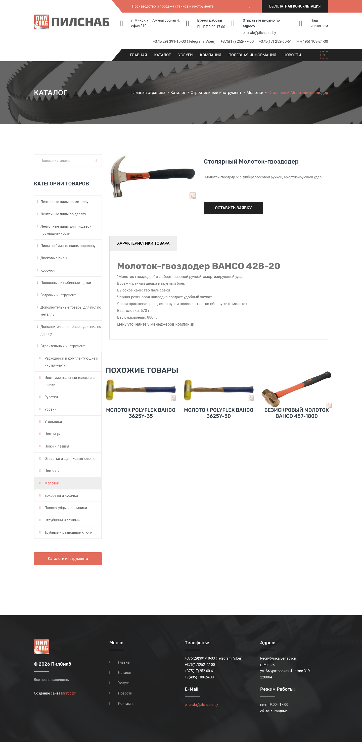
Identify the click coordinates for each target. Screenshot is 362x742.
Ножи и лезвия (56, 446)
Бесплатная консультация (295, 6)
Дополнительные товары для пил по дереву (70, 330)
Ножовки (52, 471)
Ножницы (52, 434)
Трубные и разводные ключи (68, 532)
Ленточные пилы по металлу (64, 202)
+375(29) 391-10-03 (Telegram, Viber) (184, 41)
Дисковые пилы (53, 258)
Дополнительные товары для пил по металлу (70, 310)
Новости (292, 55)
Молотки (254, 92)
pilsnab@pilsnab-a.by (259, 33)
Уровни (50, 409)
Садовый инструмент (58, 295)
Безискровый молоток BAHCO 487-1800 (296, 428)
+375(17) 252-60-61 (275, 41)
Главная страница (148, 92)
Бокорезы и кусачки (61, 495)
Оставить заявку (233, 208)
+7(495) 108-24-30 (312, 41)
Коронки (47, 270)
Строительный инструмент (216, 92)
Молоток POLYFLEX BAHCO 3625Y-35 (140, 428)
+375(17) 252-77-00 (237, 41)
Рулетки (51, 397)
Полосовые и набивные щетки (65, 283)
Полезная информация (252, 55)
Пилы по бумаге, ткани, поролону (68, 246)
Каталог (162, 55)
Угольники (53, 422)
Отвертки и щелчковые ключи (69, 459)
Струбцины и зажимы (62, 520)
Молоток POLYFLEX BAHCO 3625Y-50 (218, 428)
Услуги (185, 55)
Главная (138, 55)
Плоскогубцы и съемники (65, 508)
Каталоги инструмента (68, 558)
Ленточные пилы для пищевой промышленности (66, 229)
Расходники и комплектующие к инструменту (71, 361)
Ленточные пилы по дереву (63, 214)
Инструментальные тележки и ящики (69, 381)
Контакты (126, 704)
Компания (210, 55)
